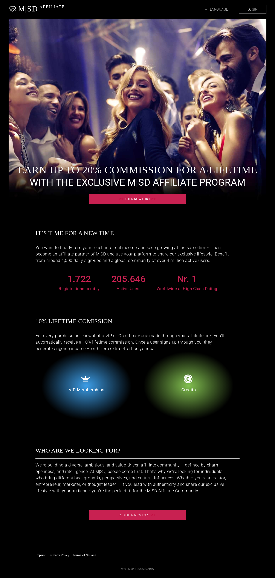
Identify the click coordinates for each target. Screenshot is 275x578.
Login (253, 9)
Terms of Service (84, 555)
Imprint (40, 555)
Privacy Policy (59, 555)
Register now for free (137, 199)
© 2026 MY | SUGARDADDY (137, 569)
